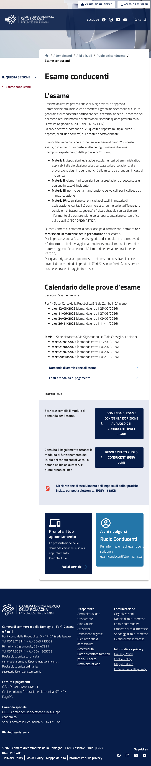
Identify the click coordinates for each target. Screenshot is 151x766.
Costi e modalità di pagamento (69, 377)
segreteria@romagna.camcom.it (21, 671)
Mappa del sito (123, 664)
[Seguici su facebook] (102, 19)
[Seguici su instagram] (109, 19)
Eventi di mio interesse (129, 639)
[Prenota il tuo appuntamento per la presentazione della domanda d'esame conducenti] (68, 567)
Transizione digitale (90, 634)
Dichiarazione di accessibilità (88, 641)
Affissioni (83, 629)
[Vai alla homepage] (47, 56)
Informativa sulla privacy (130, 669)
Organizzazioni (124, 613)
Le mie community (126, 624)
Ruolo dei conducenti (111, 55)
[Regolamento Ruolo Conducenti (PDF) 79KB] (119, 457)
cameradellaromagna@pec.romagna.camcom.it (30, 661)
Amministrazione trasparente (88, 616)
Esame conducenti (18, 86)
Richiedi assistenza (15, 732)
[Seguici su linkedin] (116, 19)
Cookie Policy (123, 659)
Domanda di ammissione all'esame (72, 367)
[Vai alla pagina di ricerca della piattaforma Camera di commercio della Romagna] (144, 19)
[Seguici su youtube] (123, 19)
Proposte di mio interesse (131, 629)
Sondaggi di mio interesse (131, 634)
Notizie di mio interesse (129, 618)
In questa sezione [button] (19, 77)
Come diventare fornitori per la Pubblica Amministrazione (93, 659)
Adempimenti (62, 55)
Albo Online (85, 624)
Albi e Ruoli (84, 55)
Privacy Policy (123, 654)
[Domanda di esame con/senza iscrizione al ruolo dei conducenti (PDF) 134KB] (119, 423)
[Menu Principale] (7, 19)
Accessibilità (85, 649)
